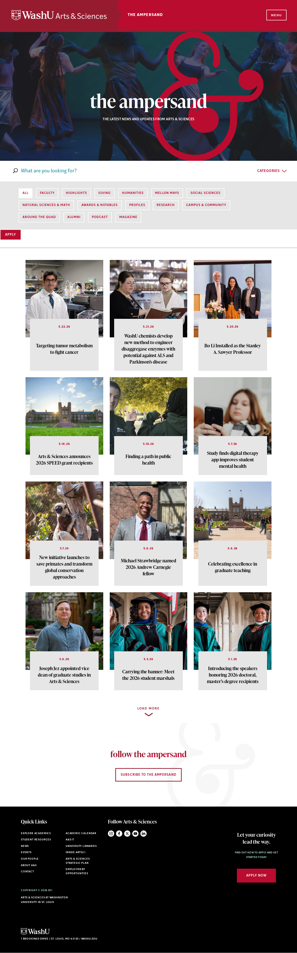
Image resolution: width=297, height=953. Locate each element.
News (25, 846)
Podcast (100, 217)
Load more (148, 708)
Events (26, 852)
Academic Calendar (81, 833)
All (26, 193)
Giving (104, 193)
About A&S (28, 865)
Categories (268, 171)
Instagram (111, 833)
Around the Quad (39, 217)
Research (166, 205)
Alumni (74, 217)
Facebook (119, 833)
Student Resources (36, 840)
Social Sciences (205, 193)
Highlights (76, 193)
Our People (30, 859)
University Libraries (81, 846)
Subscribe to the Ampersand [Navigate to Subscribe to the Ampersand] (148, 775)
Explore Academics (36, 833)
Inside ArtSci (75, 852)
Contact (27, 872)
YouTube (135, 833)
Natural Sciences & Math (46, 205)
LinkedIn (143, 833)
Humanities (133, 193)
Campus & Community (206, 205)
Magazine (128, 217)
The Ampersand (145, 15)
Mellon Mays (167, 193)
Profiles (137, 205)
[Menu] (276, 15)
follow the (148, 754)
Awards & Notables (99, 205)
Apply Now (256, 875)
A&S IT (70, 840)
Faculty (47, 193)
